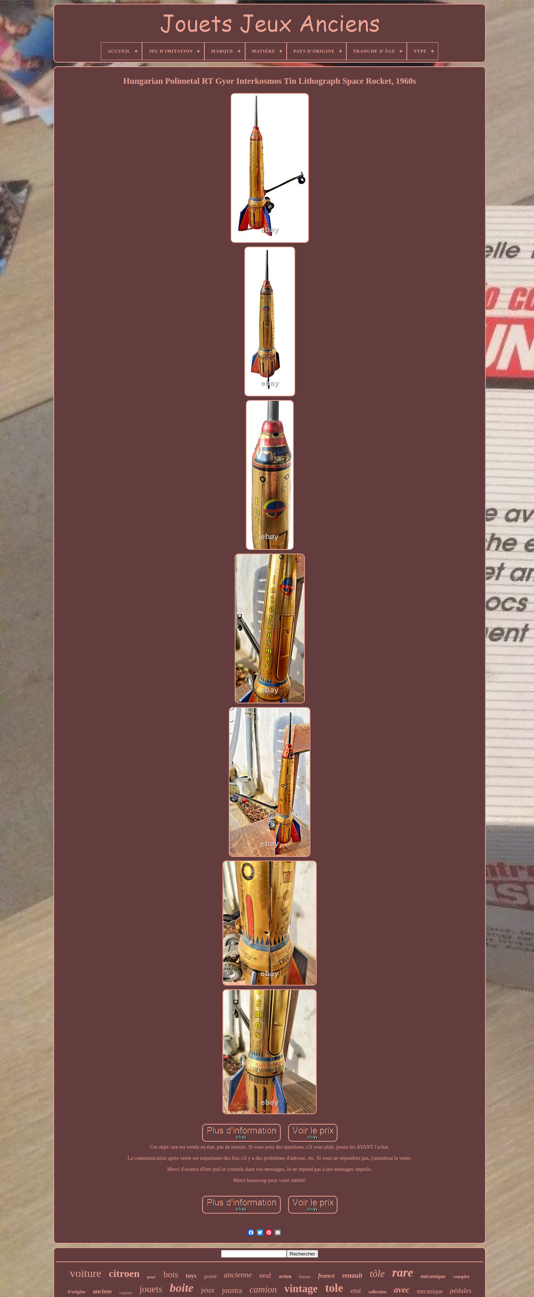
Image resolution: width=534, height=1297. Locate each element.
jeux (208, 1289)
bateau (304, 1276)
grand (210, 1276)
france (326, 1275)
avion (284, 1276)
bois (171, 1274)
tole (334, 1287)
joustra (232, 1290)
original (125, 1292)
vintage (301, 1288)
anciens (102, 1291)
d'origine (76, 1291)
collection (377, 1291)
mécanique (433, 1276)
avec (401, 1289)
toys (191, 1275)
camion (263, 1289)
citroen (124, 1273)
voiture (85, 1273)
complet (461, 1276)
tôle (377, 1273)
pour (151, 1277)
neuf (265, 1275)
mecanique (429, 1291)
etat (355, 1290)
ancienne (238, 1274)
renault (352, 1275)
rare (402, 1272)
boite (182, 1287)
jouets (150, 1289)
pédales (461, 1290)
